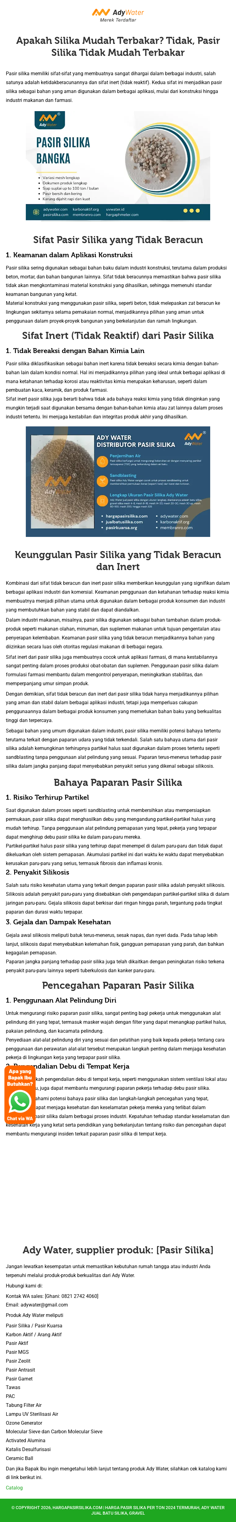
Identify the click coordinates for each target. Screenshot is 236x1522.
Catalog (14, 1488)
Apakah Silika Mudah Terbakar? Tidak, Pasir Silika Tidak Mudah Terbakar (118, 46)
